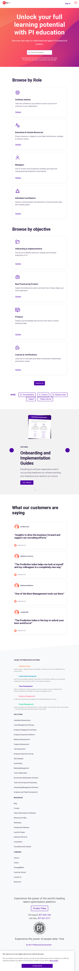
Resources (18, 798)
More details (54, 960)
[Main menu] (75, 3)
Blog (15, 803)
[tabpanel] (40, 450)
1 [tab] (35, 490)
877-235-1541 (45, 915)
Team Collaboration (20, 773)
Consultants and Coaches (22, 846)
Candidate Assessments (22, 720)
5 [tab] (44, 490)
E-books (16, 808)
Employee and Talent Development (26, 792)
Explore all (39, 383)
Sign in (67, 3)
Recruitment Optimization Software (26, 778)
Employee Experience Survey (24, 754)
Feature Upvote (45, 399)
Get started (27, 482)
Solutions (18, 714)
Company (17, 852)
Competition (18, 842)
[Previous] (11, 450)
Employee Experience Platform (24, 735)
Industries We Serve (20, 837)
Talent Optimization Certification (25, 813)
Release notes (59, 395)
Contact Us (17, 877)
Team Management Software (24, 725)
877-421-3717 (44, 918)
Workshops (17, 822)
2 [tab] (37, 490)
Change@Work (19, 867)
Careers (16, 858)
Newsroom (17, 882)
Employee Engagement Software (25, 730)
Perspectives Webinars (21, 827)
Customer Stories (20, 872)
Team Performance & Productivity (25, 782)
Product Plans (39, 908)
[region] (37, 961)
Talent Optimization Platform (27, 660)
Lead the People (19, 832)
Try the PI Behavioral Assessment (38, 945)
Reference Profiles (20, 818)
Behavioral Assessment (22, 739)
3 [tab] (39, 490)
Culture (16, 863)
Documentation (27, 395)
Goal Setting (18, 763)
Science (43, 395)
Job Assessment (19, 749)
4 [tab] (42, 490)
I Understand (37, 966)
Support (31, 399)
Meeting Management (21, 768)
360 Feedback (18, 758)
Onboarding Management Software (26, 787)
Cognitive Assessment (21, 744)
